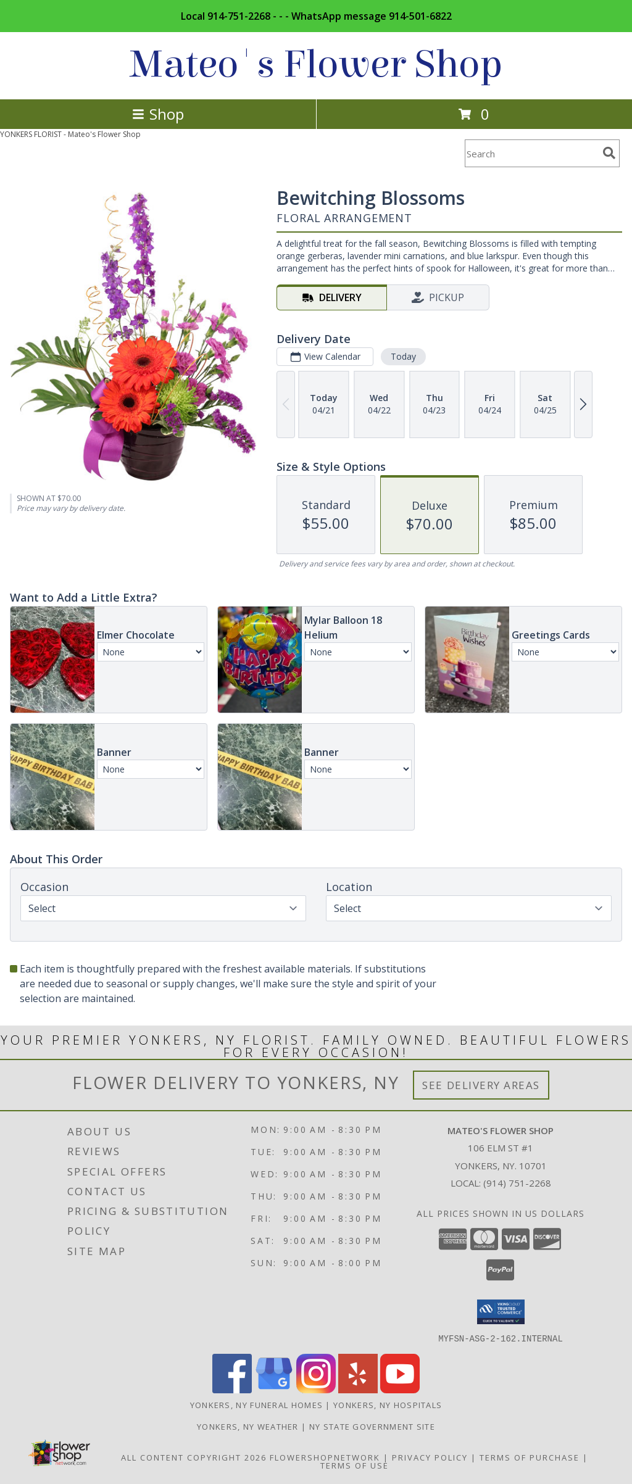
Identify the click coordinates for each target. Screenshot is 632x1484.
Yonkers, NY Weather (248, 1426)
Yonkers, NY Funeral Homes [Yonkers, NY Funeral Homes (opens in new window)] (256, 1404)
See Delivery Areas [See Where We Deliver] (481, 1085)
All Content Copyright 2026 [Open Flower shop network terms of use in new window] (194, 1456)
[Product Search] (531, 153)
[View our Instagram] (316, 1389)
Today (403, 356)
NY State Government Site (372, 1426)
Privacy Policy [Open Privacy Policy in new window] (430, 1456)
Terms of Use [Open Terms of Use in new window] (354, 1464)
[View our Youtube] (400, 1389)
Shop (158, 114)
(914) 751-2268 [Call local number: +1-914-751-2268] (517, 1183)
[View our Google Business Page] (274, 1389)
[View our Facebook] (232, 1389)
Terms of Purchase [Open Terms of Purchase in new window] (530, 1456)
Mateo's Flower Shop (316, 64)
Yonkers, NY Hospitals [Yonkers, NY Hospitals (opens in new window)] (387, 1404)
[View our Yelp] (358, 1389)
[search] (609, 153)
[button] (501, 1312)
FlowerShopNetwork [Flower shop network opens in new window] (325, 1456)
